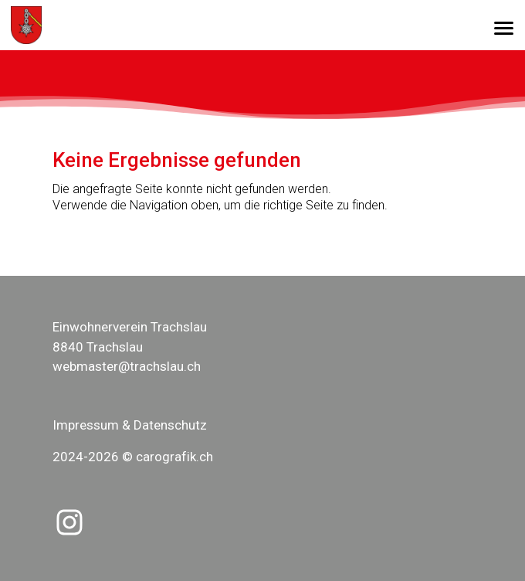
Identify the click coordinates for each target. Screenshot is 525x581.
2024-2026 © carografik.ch (132, 456)
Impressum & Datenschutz (129, 425)
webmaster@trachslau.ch (126, 366)
